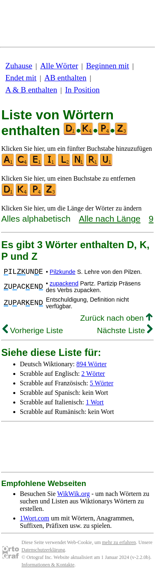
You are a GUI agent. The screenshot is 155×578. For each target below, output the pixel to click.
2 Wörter (93, 373)
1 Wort (95, 402)
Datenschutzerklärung (43, 550)
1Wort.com (34, 518)
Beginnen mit (107, 65)
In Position (82, 89)
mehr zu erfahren (119, 542)
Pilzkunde (62, 271)
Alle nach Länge (110, 218)
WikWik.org (73, 493)
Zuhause (18, 65)
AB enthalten (65, 77)
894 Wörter (91, 364)
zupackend (64, 283)
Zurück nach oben (116, 318)
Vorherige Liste (32, 330)
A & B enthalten (31, 89)
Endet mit (20, 77)
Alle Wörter (59, 65)
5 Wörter (101, 383)
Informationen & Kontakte (47, 565)
